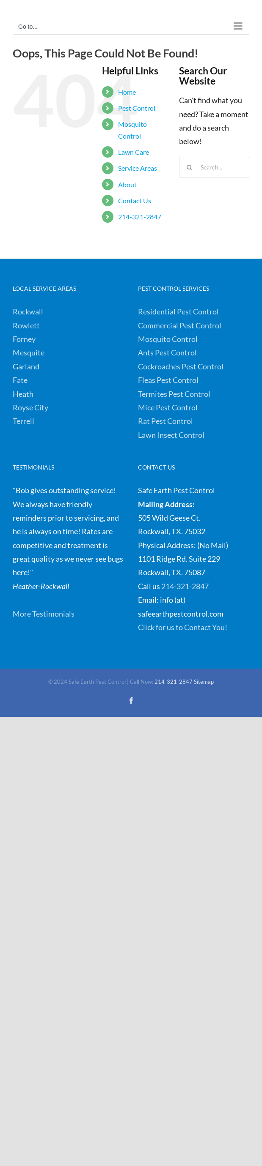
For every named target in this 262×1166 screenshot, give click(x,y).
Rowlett (26, 325)
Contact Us (134, 201)
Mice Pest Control (168, 407)
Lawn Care (133, 152)
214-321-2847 (139, 217)
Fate (20, 380)
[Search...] (214, 167)
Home (127, 92)
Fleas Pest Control (168, 380)
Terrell (23, 421)
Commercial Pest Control (179, 325)
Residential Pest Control (178, 311)
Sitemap (204, 681)
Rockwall (28, 311)
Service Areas (137, 168)
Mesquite (28, 352)
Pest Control (136, 108)
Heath (23, 394)
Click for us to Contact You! (182, 627)
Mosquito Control (168, 339)
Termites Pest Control (174, 394)
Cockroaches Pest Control (180, 366)
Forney (24, 339)
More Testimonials (43, 613)
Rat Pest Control (165, 421)
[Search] (189, 167)
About (127, 184)
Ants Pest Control (167, 352)
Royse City (30, 407)
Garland (26, 366)
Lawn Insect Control (171, 435)
